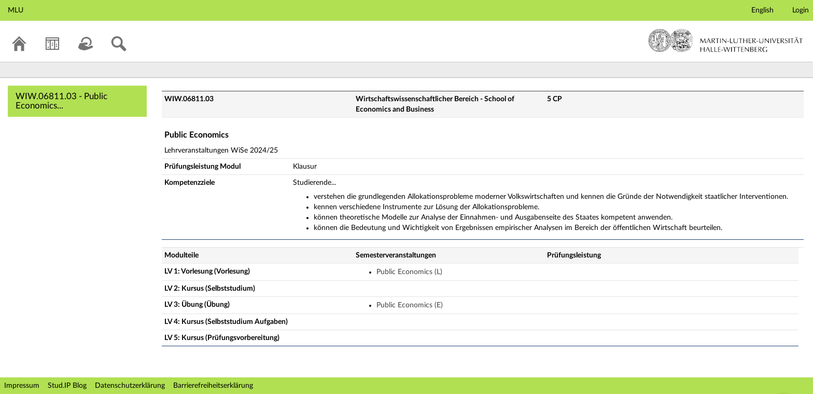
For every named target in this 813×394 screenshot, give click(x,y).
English (762, 10)
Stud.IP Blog (67, 385)
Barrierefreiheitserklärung (213, 385)
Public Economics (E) (409, 305)
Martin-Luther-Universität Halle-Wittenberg (725, 40)
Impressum (21, 385)
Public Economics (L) (409, 272)
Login (800, 10)
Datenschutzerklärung (130, 385)
